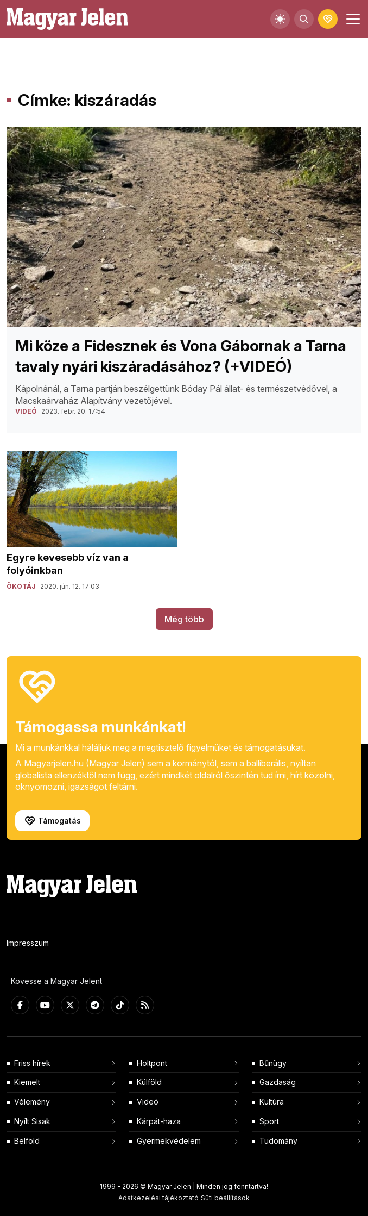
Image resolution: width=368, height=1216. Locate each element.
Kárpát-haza (159, 1121)
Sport (269, 1121)
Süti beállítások (225, 1198)
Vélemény (32, 1101)
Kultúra (271, 1101)
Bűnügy (273, 1063)
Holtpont (152, 1063)
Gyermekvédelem (169, 1140)
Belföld (27, 1140)
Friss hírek (32, 1063)
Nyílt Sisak (32, 1121)
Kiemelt (27, 1082)
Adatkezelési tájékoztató (158, 1198)
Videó (147, 1101)
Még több (184, 619)
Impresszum (28, 942)
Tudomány (278, 1140)
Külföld (149, 1082)
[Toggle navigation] (351, 19)
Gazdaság (277, 1082)
